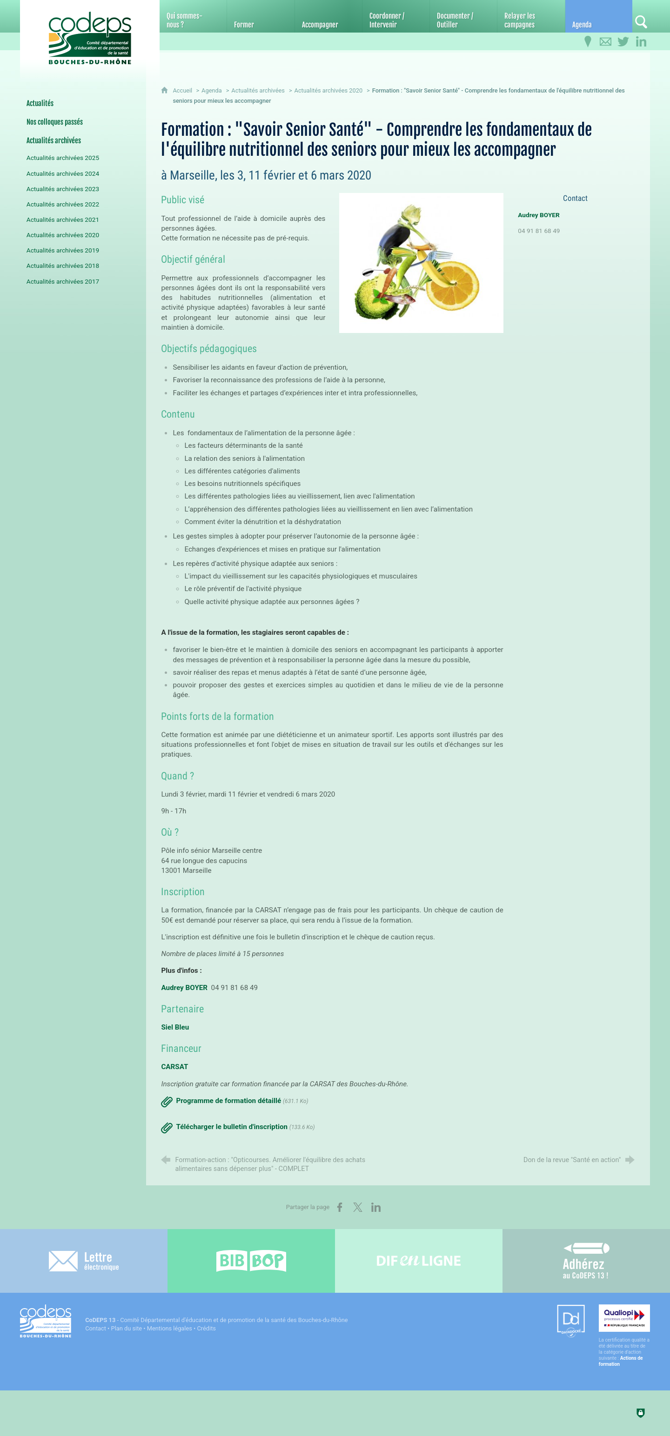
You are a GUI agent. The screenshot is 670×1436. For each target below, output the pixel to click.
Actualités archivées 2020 (329, 90)
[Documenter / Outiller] (463, 16)
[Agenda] (598, 16)
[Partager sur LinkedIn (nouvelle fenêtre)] (376, 1207)
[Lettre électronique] (84, 1261)
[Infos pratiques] (588, 42)
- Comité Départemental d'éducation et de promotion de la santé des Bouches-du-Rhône (216, 1319)
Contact (95, 1328)
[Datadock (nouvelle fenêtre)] (571, 1321)
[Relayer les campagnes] (530, 16)
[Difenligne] (418, 1261)
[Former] (260, 16)
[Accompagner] (328, 16)
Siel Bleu (175, 1027)
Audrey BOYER (184, 988)
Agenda (211, 90)
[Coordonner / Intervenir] (395, 16)
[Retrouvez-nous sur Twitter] (623, 42)
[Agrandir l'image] (421, 262)
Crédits (206, 1328)
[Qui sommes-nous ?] (193, 16)
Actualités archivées (258, 90)
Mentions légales (169, 1328)
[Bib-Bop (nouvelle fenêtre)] (251, 1261)
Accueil (183, 90)
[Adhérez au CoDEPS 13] (586, 1261)
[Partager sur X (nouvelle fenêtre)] (358, 1207)
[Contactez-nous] (606, 42)
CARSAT (174, 1067)
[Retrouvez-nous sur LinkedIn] (641, 42)
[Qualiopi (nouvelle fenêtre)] (624, 1335)
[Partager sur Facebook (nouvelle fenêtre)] (340, 1207)
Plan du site (126, 1328)
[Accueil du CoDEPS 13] (90, 33)
